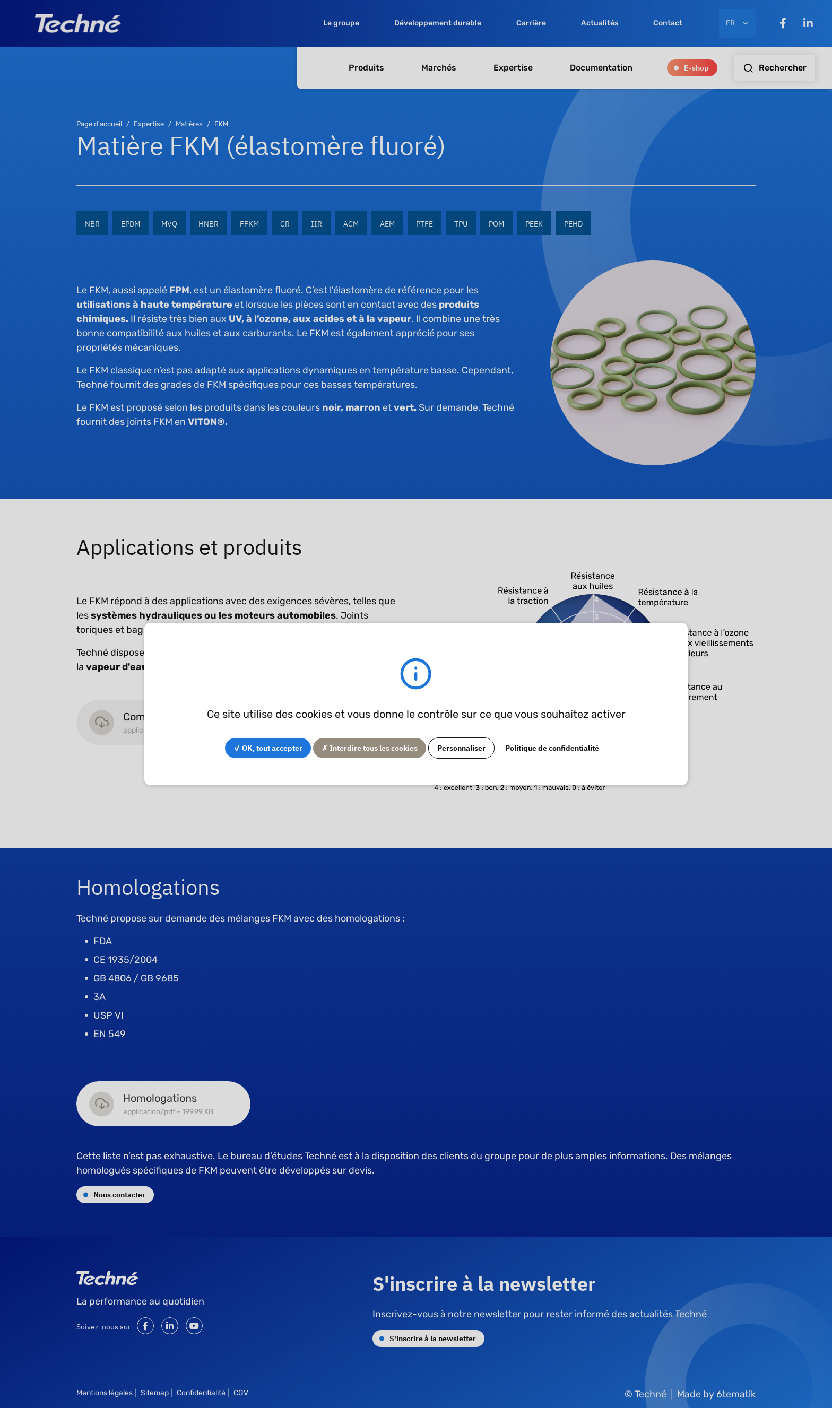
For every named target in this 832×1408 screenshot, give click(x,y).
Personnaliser (461, 747)
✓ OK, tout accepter (267, 747)
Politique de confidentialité (552, 747)
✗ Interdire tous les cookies (370, 747)
